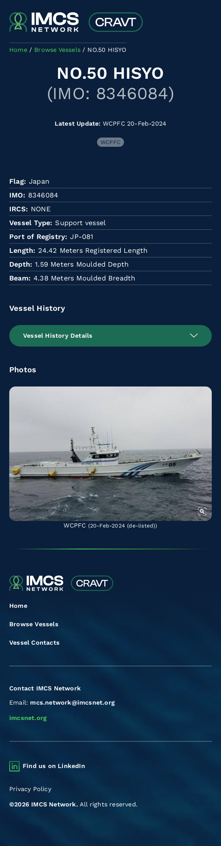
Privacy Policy (30, 789)
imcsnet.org (28, 718)
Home (18, 605)
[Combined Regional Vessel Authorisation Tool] (76, 22)
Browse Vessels (34, 624)
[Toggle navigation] (205, 23)
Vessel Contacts (34, 642)
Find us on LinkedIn (54, 766)
